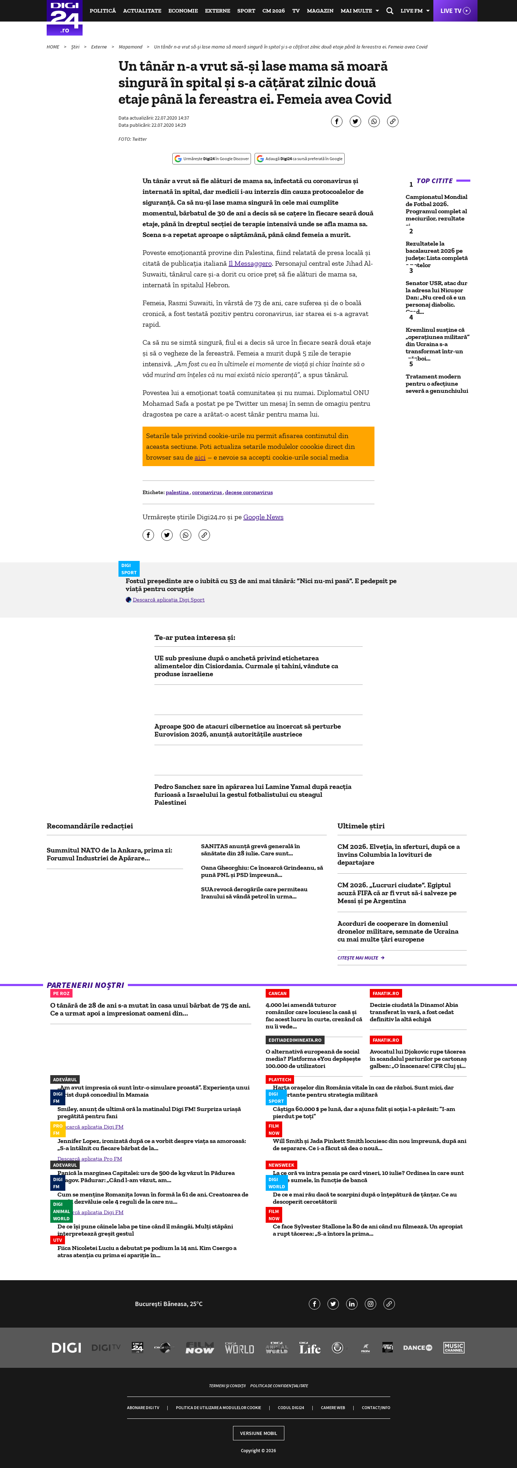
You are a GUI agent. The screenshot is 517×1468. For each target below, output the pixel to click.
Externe (217, 10)
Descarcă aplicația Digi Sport (169, 599)
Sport (246, 10)
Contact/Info (376, 1407)
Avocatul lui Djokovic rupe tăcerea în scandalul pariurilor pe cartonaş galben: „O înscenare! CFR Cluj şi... (418, 1058)
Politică (103, 10)
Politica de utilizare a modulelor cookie (218, 1407)
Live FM (412, 10)
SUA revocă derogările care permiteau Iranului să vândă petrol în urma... (254, 892)
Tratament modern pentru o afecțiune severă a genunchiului (437, 383)
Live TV (451, 10)
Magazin (320, 10)
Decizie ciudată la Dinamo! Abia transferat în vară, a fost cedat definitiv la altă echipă (414, 1012)
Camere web (333, 1407)
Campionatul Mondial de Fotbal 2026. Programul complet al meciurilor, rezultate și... (436, 211)
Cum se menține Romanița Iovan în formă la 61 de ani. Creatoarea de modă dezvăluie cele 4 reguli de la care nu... (152, 1197)
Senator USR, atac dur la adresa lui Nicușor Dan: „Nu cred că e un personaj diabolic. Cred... (436, 297)
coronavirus (207, 492)
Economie (183, 10)
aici (200, 457)
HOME (53, 46)
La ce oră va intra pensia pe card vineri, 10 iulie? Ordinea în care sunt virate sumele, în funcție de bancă (368, 1176)
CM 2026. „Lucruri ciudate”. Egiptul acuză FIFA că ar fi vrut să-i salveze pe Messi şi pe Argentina (397, 893)
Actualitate (142, 10)
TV (296, 10)
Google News (263, 516)
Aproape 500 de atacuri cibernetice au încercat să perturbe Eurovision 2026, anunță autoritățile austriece (247, 730)
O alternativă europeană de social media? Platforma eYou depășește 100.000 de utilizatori (313, 1058)
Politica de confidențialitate (279, 1385)
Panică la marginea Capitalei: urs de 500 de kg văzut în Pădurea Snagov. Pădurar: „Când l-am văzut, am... (146, 1176)
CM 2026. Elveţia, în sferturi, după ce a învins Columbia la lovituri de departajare (398, 854)
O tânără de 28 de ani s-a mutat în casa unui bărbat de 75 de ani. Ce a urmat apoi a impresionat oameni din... (150, 1009)
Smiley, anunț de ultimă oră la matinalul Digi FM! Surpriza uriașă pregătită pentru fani (149, 1112)
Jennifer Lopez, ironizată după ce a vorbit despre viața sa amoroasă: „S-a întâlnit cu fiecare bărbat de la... (151, 1144)
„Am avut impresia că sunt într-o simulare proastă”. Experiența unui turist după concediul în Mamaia (153, 1090)
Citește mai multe (358, 957)
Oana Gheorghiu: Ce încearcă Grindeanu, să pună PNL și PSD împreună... (262, 871)
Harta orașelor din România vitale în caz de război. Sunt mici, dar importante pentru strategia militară (363, 1090)
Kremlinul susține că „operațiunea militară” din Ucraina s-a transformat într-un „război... (438, 344)
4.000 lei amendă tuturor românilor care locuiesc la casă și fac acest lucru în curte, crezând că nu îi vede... (314, 1015)
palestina (178, 492)
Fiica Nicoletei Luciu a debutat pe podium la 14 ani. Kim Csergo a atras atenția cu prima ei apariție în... (147, 1251)
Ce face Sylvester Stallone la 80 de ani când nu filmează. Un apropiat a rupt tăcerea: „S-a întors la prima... (368, 1229)
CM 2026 (273, 10)
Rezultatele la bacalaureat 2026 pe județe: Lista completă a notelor (437, 254)
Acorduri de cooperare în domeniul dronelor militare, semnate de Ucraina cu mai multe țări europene (397, 931)
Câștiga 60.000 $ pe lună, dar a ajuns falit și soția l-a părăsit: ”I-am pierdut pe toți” (364, 1112)
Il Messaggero (250, 263)
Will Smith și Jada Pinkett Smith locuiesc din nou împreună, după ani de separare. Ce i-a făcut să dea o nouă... (369, 1144)
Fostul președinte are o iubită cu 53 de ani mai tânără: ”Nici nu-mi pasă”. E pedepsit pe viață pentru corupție (261, 584)
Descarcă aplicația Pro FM (89, 1158)
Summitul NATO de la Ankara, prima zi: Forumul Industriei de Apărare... (109, 854)
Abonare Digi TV (143, 1407)
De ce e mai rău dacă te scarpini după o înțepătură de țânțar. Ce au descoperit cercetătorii (365, 1197)
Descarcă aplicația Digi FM (90, 1126)
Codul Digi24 (291, 1407)
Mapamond (131, 46)
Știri (75, 46)
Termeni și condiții (227, 1385)
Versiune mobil (258, 1433)
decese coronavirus (249, 492)
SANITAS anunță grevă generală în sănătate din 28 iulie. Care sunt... (250, 849)
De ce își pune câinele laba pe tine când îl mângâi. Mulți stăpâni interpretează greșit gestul (145, 1229)
